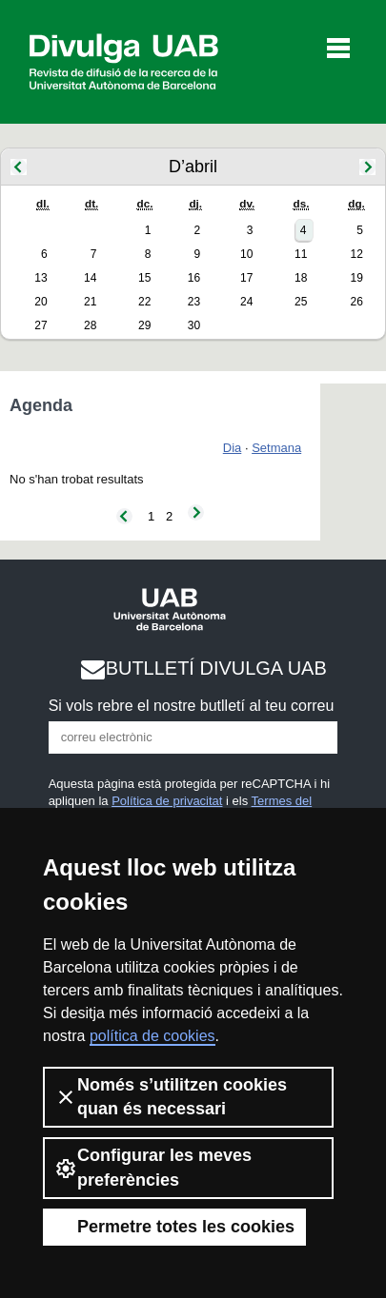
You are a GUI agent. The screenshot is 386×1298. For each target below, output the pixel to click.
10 (246, 254)
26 (356, 301)
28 (90, 325)
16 (194, 278)
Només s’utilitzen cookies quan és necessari (170, 1096)
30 (194, 325)
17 (246, 278)
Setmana (276, 448)
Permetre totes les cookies (174, 1226)
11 (301, 254)
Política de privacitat (167, 801)
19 (356, 278)
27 (40, 325)
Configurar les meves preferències (153, 1167)
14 (90, 278)
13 (40, 278)
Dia (232, 448)
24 (246, 301)
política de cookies (152, 1036)
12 (356, 254)
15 (144, 278)
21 (90, 301)
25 (301, 301)
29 (144, 325)
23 (194, 301)
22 (144, 301)
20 (40, 301)
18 (301, 278)
